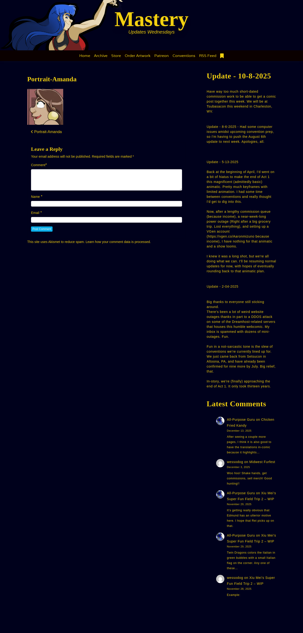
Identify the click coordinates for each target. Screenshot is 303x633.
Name (35, 197)
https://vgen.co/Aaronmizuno (231, 236)
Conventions (184, 55)
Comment (38, 165)
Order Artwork (138, 55)
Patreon (161, 55)
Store (116, 55)
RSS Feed (207, 55)
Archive (100, 55)
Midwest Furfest (262, 462)
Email (35, 213)
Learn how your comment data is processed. (118, 242)
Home (84, 55)
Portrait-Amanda (51, 79)
